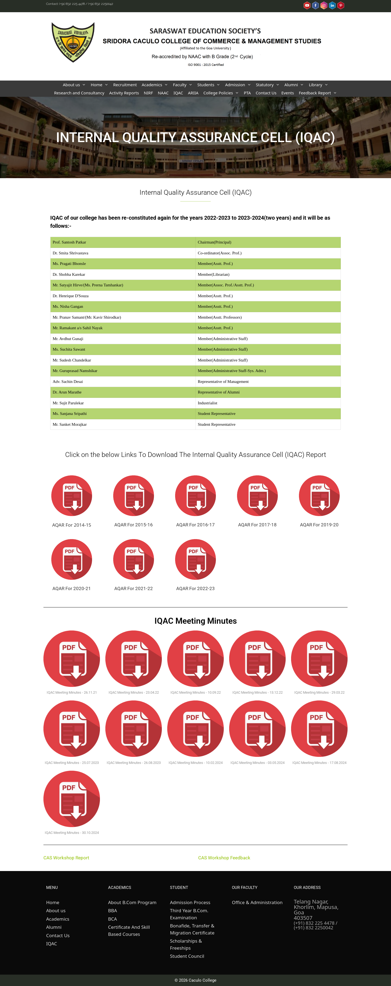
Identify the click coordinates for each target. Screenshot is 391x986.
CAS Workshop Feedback (224, 857)
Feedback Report (319, 93)
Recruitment (125, 84)
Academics (156, 85)
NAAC (163, 92)
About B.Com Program (132, 902)
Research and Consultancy (79, 92)
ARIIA (193, 92)
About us (75, 85)
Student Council (187, 956)
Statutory (269, 85)
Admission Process (190, 902)
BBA (112, 910)
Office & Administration (257, 902)
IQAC (178, 92)
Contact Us (266, 92)
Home (101, 85)
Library (319, 85)
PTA (247, 92)
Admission (239, 85)
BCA (112, 919)
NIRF (148, 92)
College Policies (222, 93)
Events (287, 92)
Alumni (296, 85)
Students (210, 85)
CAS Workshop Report (66, 857)
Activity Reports (124, 92)
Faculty (184, 85)
